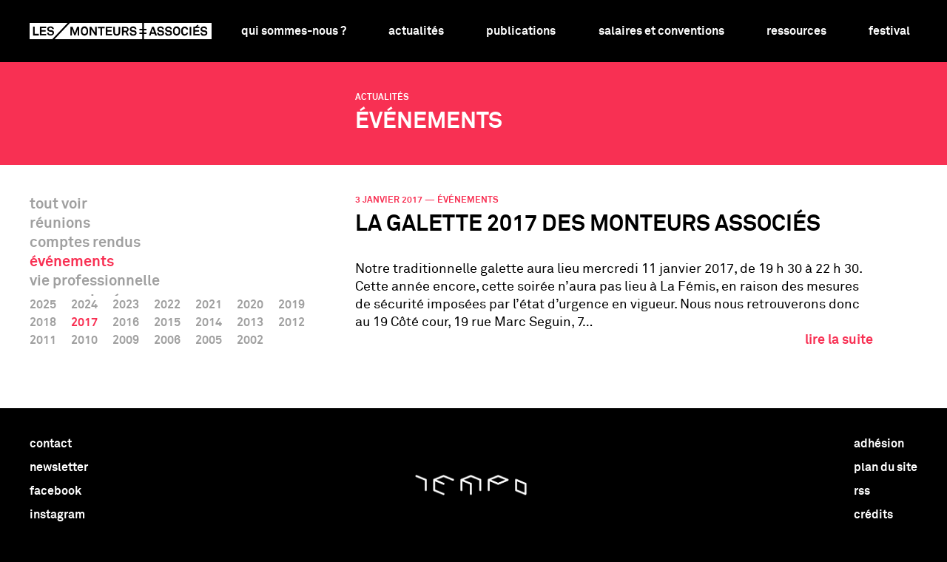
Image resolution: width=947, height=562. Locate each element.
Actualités (416, 31)
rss (862, 491)
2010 (84, 340)
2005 (208, 340)
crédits (873, 515)
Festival (889, 31)
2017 (84, 322)
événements (72, 261)
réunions (60, 223)
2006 (167, 340)
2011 (43, 340)
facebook (55, 491)
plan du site (885, 467)
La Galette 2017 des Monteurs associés (587, 225)
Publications (521, 31)
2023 (125, 305)
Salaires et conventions (661, 31)
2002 (250, 340)
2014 (208, 322)
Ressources (796, 31)
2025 (43, 305)
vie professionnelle (95, 281)
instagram (57, 515)
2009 (125, 340)
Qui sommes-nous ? (293, 31)
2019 (291, 305)
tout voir (58, 204)
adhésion (879, 444)
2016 (125, 322)
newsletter (59, 467)
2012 (291, 322)
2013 (250, 322)
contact (51, 444)
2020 (250, 305)
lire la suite (839, 340)
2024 (84, 305)
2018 (43, 322)
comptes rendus (85, 242)
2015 (167, 322)
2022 (167, 305)
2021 (208, 305)
